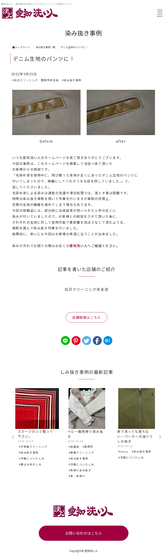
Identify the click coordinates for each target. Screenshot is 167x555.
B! (108, 340)
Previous (13, 437)
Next (160, 437)
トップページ (21, 47)
